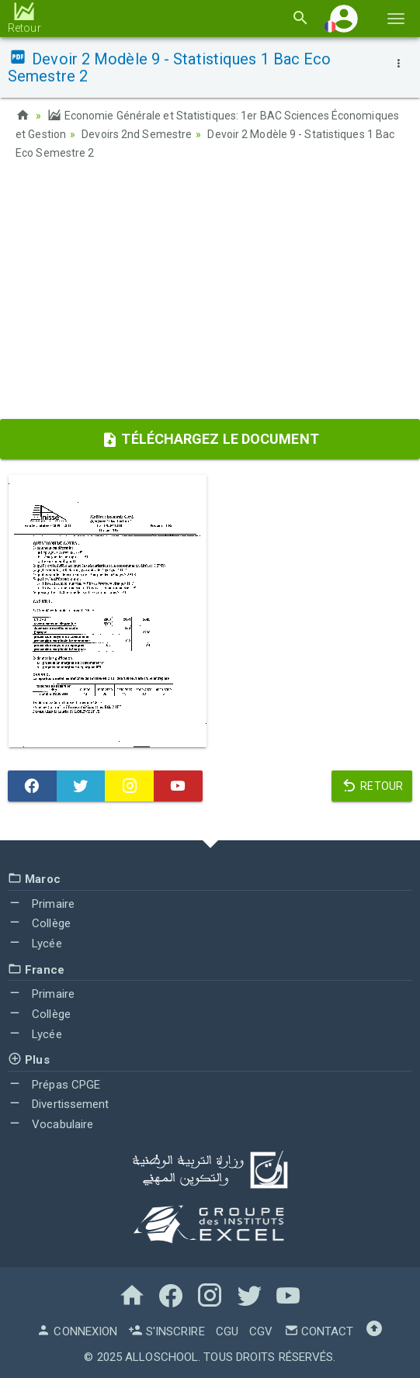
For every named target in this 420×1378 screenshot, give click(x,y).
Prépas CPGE (54, 1085)
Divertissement (58, 1104)
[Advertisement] (210, 294)
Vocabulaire (50, 1124)
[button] (344, 18)
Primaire (41, 904)
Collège (39, 923)
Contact (319, 1331)
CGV (260, 1331)
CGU (227, 1331)
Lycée (35, 943)
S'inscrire (166, 1331)
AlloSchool (161, 1357)
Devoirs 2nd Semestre (137, 134)
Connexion (76, 1331)
